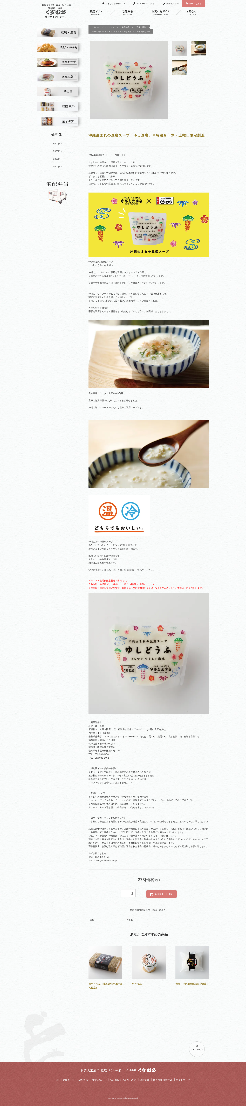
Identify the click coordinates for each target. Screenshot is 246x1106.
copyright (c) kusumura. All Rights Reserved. (123, 1098)
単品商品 (125, 27)
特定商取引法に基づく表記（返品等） (149, 910)
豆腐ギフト (69, 1080)
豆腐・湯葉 (141, 27)
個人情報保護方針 (162, 1080)
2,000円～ (58, 159)
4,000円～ (58, 143)
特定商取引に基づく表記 (123, 1080)
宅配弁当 (83, 1080)
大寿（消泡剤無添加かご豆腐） (192, 983)
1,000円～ (58, 166)
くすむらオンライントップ (103, 27)
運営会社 (144, 1080)
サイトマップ (183, 1080)
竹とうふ (137, 983)
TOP (56, 1080)
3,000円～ (58, 151)
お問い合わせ (99, 1080)
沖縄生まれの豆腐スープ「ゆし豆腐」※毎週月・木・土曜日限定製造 (121, 31)
